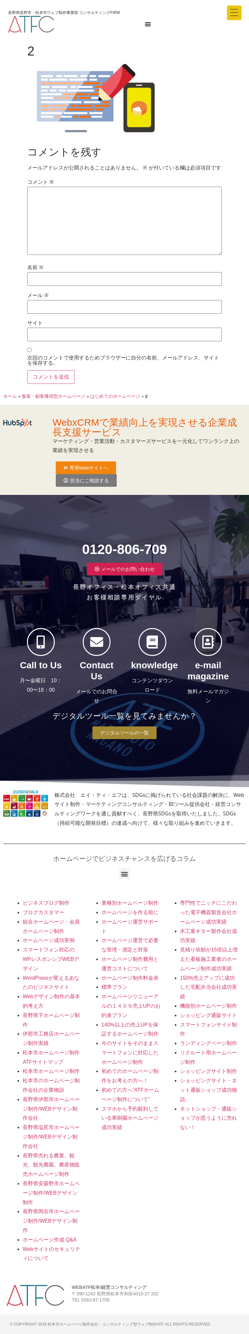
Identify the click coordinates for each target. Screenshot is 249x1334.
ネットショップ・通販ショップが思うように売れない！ (208, 1118)
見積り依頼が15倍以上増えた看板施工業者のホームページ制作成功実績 (209, 959)
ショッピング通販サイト (208, 1015)
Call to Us (41, 668)
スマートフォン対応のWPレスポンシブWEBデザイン (51, 959)
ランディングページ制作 (208, 1043)
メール (38, 295)
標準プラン (114, 987)
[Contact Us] (96, 642)
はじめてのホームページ (115, 396)
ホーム (10, 396)
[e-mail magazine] (208, 642)
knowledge (154, 668)
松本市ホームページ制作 (51, 1071)
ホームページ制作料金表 (130, 978)
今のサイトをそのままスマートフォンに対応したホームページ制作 (130, 1052)
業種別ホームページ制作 (130, 903)
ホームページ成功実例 (49, 940)
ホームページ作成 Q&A (50, 1239)
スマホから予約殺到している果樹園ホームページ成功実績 (130, 1118)
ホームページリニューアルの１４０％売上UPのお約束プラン (130, 1006)
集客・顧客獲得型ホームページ (53, 396)
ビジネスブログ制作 (46, 903)
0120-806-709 (124, 546)
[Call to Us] (41, 642)
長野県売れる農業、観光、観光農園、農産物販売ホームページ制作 (51, 1165)
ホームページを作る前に (130, 912)
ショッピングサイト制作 (208, 1071)
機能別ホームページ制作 (208, 1006)
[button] (124, 873)
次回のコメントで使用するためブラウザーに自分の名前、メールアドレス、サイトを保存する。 (123, 360)
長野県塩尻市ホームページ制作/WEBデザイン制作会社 (51, 1137)
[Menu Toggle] (148, 24)
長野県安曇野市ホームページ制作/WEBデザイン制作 (51, 1193)
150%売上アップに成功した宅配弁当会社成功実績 (208, 987)
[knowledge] (152, 642)
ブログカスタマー (43, 912)
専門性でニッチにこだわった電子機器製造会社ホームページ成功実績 (208, 912)
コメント (40, 182)
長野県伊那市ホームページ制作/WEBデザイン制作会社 (51, 1109)
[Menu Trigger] (234, 13)
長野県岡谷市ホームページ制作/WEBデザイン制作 (51, 1221)
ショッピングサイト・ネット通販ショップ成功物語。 (208, 1090)
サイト (35, 323)
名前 (35, 267)
